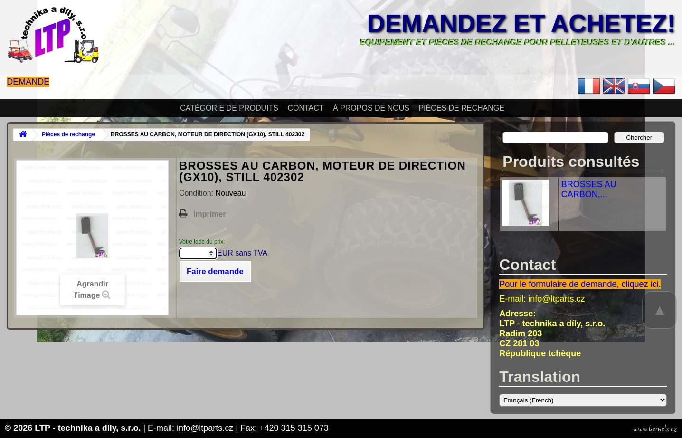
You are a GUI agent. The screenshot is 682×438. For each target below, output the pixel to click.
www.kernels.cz (655, 429)
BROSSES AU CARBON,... (588, 189)
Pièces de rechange (461, 108)
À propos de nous (371, 108)
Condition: (197, 193)
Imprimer (209, 214)
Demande (28, 81)
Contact (305, 108)
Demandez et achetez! (521, 23)
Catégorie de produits (229, 108)
